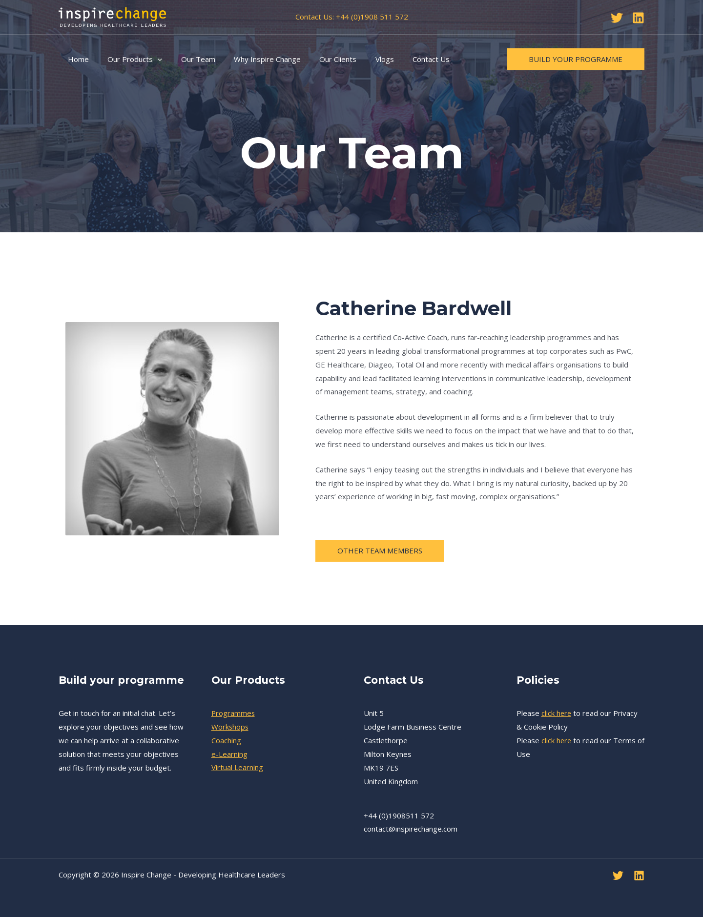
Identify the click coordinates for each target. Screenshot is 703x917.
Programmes (233, 713)
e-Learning (229, 754)
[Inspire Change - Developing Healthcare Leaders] (112, 16)
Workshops (230, 727)
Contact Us (404, 59)
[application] (151, 59)
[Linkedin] (638, 18)
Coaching (226, 740)
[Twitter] (617, 18)
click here (556, 713)
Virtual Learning (237, 768)
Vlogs (362, 59)
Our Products (129, 59)
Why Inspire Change (253, 59)
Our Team (188, 59)
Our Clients (319, 59)
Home (76, 59)
